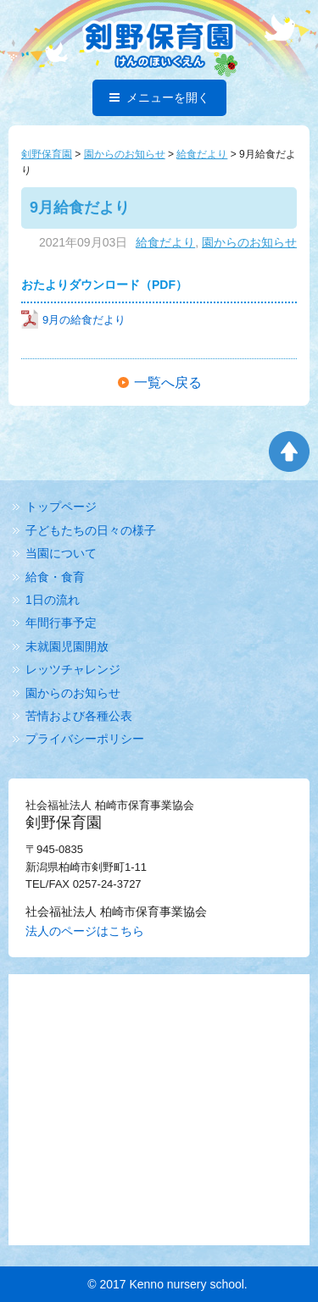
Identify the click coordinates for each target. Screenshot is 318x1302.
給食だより (165, 242)
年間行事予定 (61, 622)
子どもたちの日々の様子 (90, 530)
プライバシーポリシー (84, 738)
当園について (61, 553)
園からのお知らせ (249, 242)
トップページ (61, 506)
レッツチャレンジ (72, 669)
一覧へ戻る (168, 382)
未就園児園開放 (67, 646)
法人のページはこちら (84, 931)
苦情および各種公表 (78, 716)
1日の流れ (52, 600)
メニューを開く (159, 97)
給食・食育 (55, 577)
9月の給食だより (73, 319)
